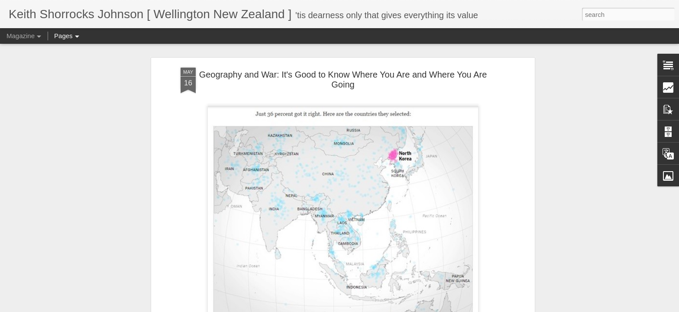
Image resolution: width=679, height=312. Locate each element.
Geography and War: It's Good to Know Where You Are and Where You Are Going (343, 48)
